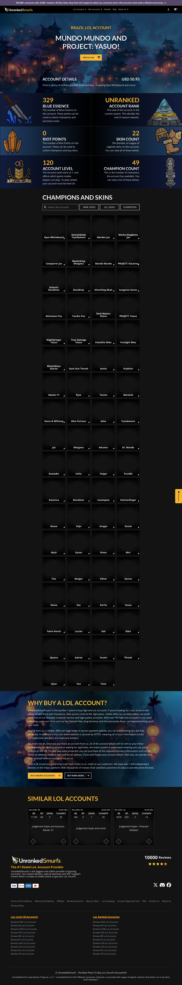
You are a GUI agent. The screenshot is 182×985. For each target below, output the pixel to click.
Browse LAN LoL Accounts (23, 943)
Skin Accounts (95, 9)
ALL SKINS (109, 207)
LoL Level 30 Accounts (24, 917)
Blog (114, 9)
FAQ (144, 901)
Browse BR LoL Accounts (22, 936)
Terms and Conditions (21, 901)
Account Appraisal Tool (128, 901)
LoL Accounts (79, 9)
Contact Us (154, 901)
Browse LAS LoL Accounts (23, 946)
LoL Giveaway (108, 901)
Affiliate (60, 901)
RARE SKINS (89, 207)
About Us (123, 9)
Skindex (107, 9)
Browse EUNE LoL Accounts (24, 929)
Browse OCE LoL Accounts (23, 932)
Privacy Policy (17, 905)
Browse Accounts (75, 901)
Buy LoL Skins (92, 901)
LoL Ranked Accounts (106, 917)
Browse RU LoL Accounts (22, 950)
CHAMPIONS (129, 207)
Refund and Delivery (44, 901)
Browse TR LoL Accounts (22, 953)
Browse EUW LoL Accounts (23, 922)
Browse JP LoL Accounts (22, 939)
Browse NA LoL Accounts (22, 925)
